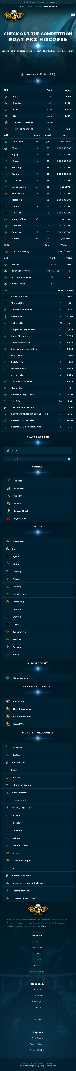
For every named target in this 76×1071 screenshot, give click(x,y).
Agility (12, 556)
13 (60, 355)
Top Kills (14, 480)
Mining (12, 564)
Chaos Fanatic (16, 800)
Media (38, 1019)
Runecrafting (16, 631)
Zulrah (11, 770)
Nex (11, 868)
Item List (38, 990)
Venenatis (14, 830)
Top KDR (14, 495)
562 (60, 309)
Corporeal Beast (17, 762)
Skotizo (13, 755)
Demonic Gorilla (17, 845)
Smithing (14, 571)
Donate (38, 953)
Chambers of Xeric (18, 875)
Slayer (12, 548)
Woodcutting (16, 594)
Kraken (13, 777)
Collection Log (17, 677)
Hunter (12, 654)
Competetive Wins (19, 716)
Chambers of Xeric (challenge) (25, 883)
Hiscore (38, 959)
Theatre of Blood (17, 890)
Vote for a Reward (38, 971)
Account (38, 965)
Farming (13, 646)
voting (10, 926)
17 (60, 336)
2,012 (50, 116)
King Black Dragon (19, 785)
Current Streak (17, 510)
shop (43, 926)
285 (60, 401)
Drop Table (38, 995)
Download (38, 947)
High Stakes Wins (18, 708)
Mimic (12, 853)
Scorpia (13, 815)
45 (60, 329)
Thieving (13, 624)
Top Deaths (16, 488)
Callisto (13, 822)
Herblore (13, 639)
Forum (38, 941)
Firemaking (15, 601)
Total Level (15, 541)
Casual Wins (16, 724)
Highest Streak (18, 518)
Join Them (49, 7)
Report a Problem (38, 1050)
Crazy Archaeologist (19, 807)
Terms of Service (25, 1066)
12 (60, 375)
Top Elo (14, 503)
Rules (38, 1014)
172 (52, 283)
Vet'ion (13, 837)
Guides (38, 1007)
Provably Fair (38, 1002)
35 (37, 238)
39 (49, 96)
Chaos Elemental (17, 792)
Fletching (14, 609)
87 (37, 187)
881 (52, 277)
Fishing (13, 579)
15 (60, 316)
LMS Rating (15, 701)
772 (50, 103)
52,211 (49, 122)
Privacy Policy (38, 1066)
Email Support (38, 1038)
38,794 (52, 264)
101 (49, 129)
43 (37, 219)
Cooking (13, 586)
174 (60, 323)
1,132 (37, 141)
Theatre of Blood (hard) (21, 898)
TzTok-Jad (14, 747)
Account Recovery (38, 1044)
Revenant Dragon (18, 860)
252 (60, 394)
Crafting (13, 616)
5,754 (50, 109)
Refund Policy (51, 1066)
